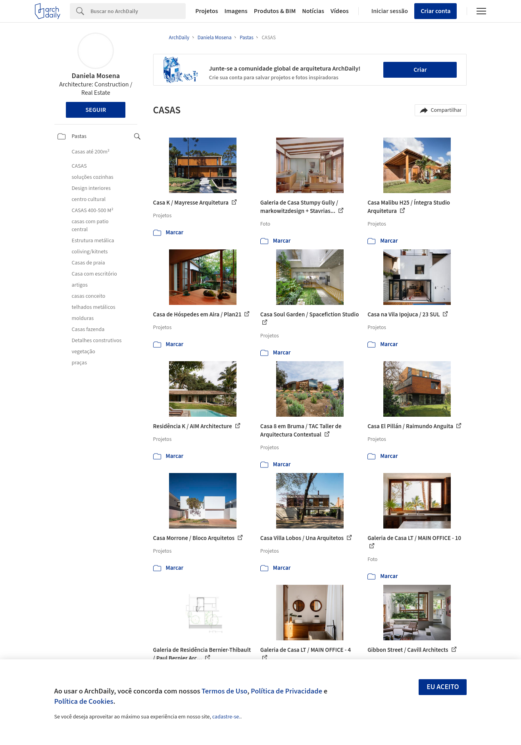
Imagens (235, 11)
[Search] (138, 11)
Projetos (206, 11)
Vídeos (340, 11)
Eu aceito (443, 687)
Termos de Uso (224, 691)
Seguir (95, 109)
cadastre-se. (226, 717)
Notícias (313, 11)
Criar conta (435, 11)
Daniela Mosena (95, 76)
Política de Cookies (83, 701)
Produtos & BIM (275, 11)
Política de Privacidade (286, 691)
